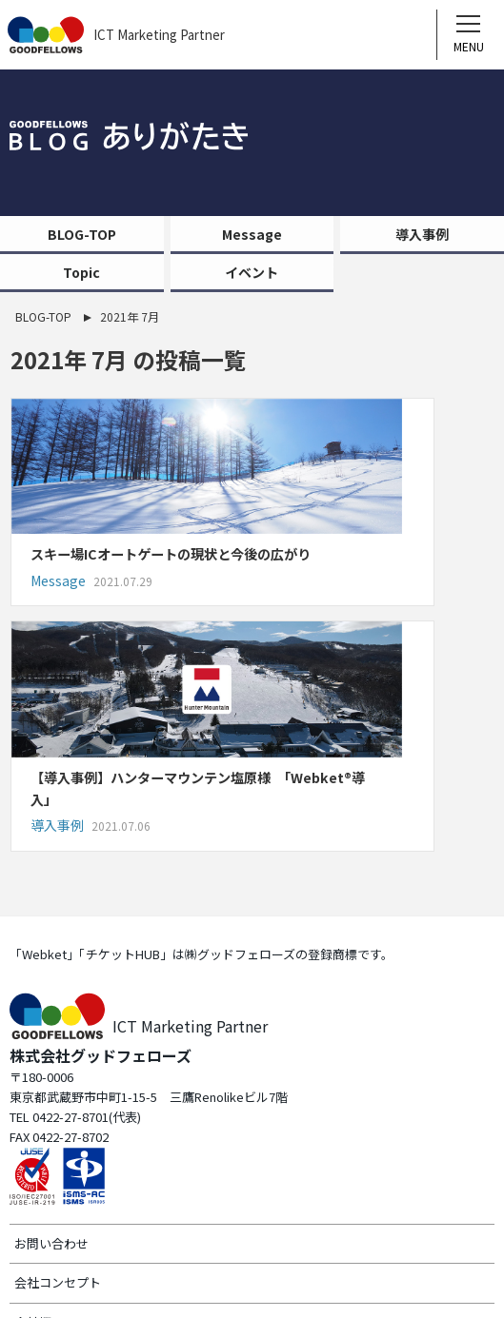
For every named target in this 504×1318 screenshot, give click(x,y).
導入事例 (422, 234)
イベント (251, 272)
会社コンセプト (57, 1074)
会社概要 (39, 1114)
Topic (81, 272)
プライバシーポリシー (76, 1193)
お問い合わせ (51, 1034)
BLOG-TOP (82, 234)
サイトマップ (51, 1153)
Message (252, 234)
